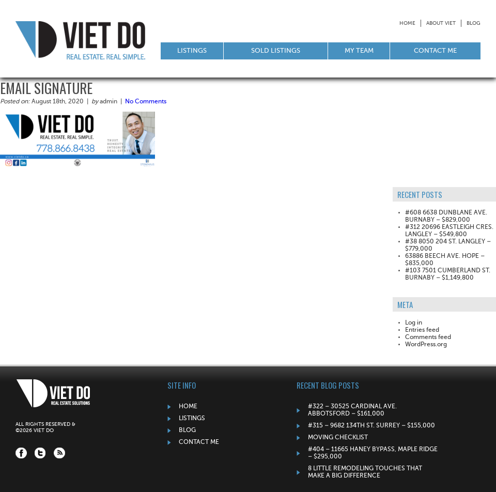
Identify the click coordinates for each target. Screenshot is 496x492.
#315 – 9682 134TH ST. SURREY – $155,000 (371, 426)
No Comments (145, 102)
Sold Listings (275, 51)
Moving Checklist (338, 438)
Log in (413, 323)
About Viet (441, 23)
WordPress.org (426, 345)
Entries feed (422, 330)
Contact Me (435, 51)
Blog (474, 23)
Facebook (21, 453)
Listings (192, 51)
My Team (359, 51)
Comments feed (428, 337)
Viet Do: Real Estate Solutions (80, 40)
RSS (59, 453)
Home (407, 23)
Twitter (40, 453)
